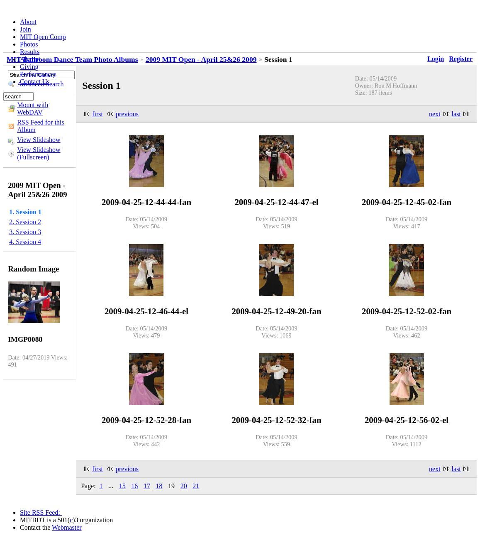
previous (127, 113)
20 (183, 485)
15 (122, 485)
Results (29, 51)
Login (435, 58)
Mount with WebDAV (32, 108)
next (435, 113)
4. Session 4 (25, 241)
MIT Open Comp (43, 36)
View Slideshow (38, 139)
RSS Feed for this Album (40, 126)
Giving (29, 66)
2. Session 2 (25, 221)
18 (159, 485)
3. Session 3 (25, 231)
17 (147, 485)
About (28, 21)
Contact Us (35, 81)
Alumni (30, 59)
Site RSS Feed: (41, 512)
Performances (38, 74)
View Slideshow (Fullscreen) (38, 153)
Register (461, 58)
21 (195, 485)
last (456, 113)
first (97, 113)
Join (25, 29)
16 (134, 485)
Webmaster (67, 527)
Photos (29, 44)
